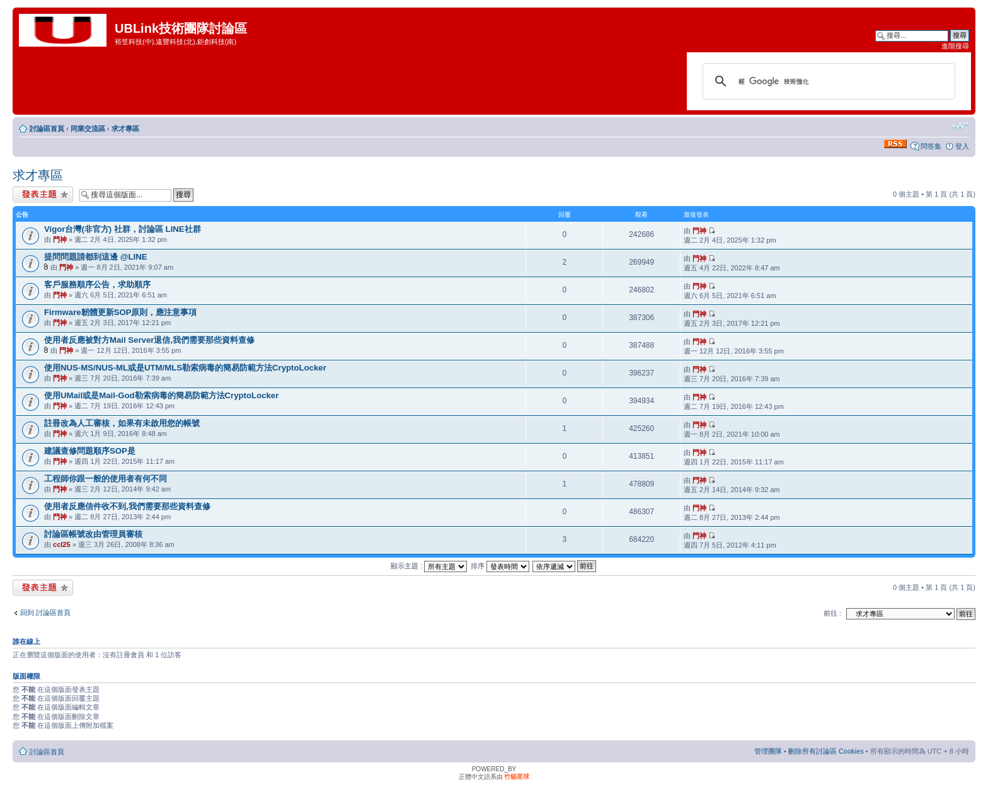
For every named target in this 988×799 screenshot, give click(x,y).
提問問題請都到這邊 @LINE (95, 257)
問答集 (931, 146)
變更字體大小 (960, 126)
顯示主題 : (429, 566)
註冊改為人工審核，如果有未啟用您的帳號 (122, 423)
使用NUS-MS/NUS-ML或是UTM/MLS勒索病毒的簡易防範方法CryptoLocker (185, 367)
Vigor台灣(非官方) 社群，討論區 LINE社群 (122, 229)
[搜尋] (827, 81)
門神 (60, 239)
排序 (500, 566)
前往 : (832, 613)
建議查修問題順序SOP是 (89, 451)
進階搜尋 (955, 46)
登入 (962, 146)
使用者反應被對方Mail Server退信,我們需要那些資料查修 (149, 340)
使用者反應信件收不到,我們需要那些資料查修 (127, 506)
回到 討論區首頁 (45, 612)
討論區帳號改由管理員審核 (93, 534)
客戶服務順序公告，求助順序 (97, 284)
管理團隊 (768, 751)
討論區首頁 (47, 128)
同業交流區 (88, 128)
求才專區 (125, 128)
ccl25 (62, 544)
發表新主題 (43, 194)
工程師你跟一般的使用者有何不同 (105, 478)
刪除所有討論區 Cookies (826, 751)
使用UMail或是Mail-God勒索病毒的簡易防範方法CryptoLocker (161, 395)
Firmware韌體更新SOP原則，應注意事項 (120, 312)
